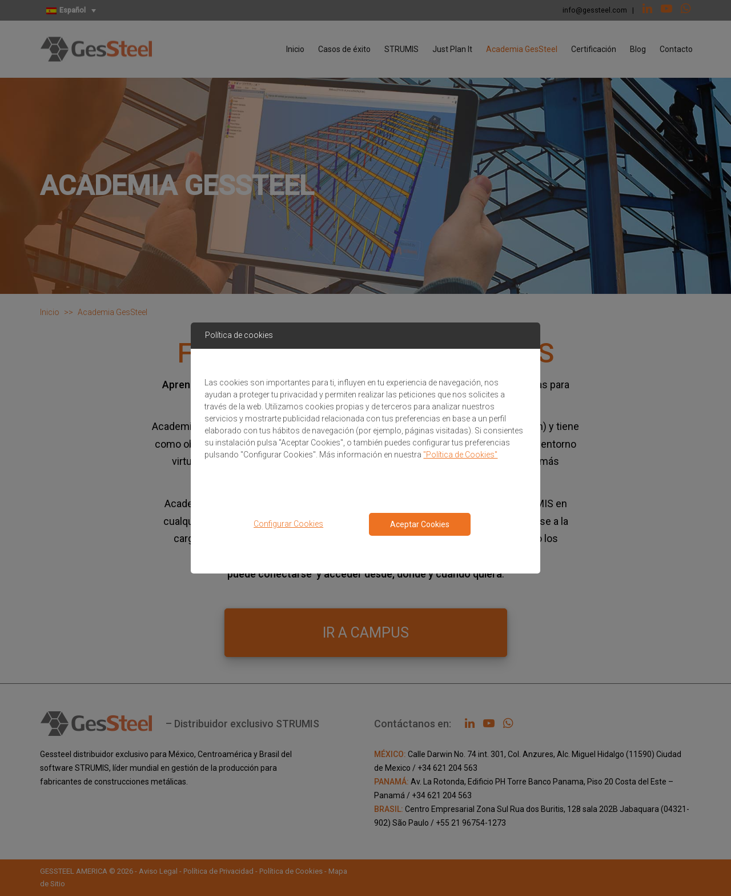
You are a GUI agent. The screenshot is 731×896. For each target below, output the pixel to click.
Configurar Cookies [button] (288, 523)
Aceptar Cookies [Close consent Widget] (419, 524)
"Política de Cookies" (460, 454)
